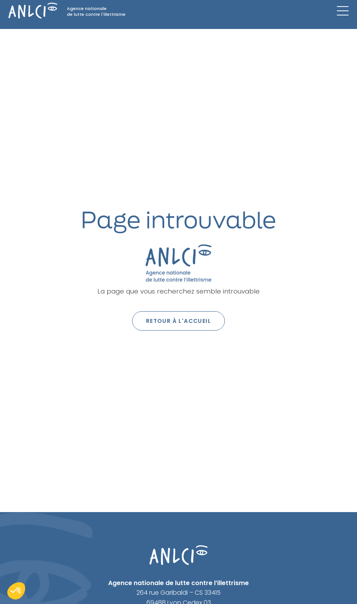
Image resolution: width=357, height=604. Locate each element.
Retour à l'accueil (178, 321)
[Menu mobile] (342, 10)
